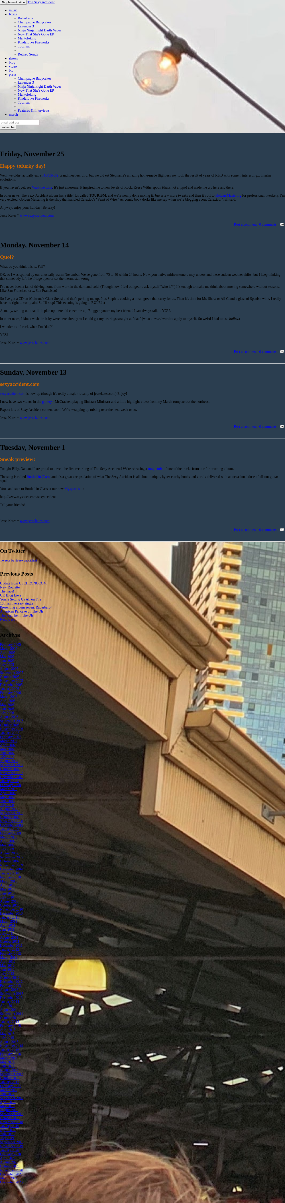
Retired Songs (28, 54)
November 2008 (11, 821)
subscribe (8, 127)
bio (11, 70)
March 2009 (8, 837)
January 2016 (9, 1050)
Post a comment (245, 224)
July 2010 (7, 897)
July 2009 (7, 849)
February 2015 (10, 1026)
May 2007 (7, 749)
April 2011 (7, 925)
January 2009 (9, 829)
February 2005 (10, 644)
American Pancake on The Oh (21, 611)
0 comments (268, 224)
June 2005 (7, 660)
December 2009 (11, 869)
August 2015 (9, 1042)
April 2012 (8, 961)
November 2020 (11, 1170)
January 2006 (9, 689)
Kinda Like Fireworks (33, 42)
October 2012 (10, 977)
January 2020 (9, 1150)
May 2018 (7, 1106)
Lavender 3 (26, 26)
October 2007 (10, 769)
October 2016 (10, 1078)
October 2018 (10, 1118)
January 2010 (9, 873)
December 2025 (11, 1182)
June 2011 (7, 929)
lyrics (13, 14)
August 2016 (9, 1070)
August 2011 (9, 937)
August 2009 (9, 853)
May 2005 (7, 656)
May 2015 (7, 1034)
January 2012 (9, 949)
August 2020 (9, 1162)
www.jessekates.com (34, 343)
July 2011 (7, 933)
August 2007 (9, 761)
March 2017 (8, 1090)
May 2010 (7, 889)
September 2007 (11, 765)
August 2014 (9, 1010)
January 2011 (9, 917)
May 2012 (7, 965)
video (13, 66)
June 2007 (7, 753)
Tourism (24, 46)
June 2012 (7, 969)
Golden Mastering (228, 195)
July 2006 (7, 713)
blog (12, 62)
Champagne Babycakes (34, 22)
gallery (47, 401)
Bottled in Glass (38, 477)
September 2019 (11, 1142)
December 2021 (11, 1174)
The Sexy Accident (41, 2)
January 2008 (9, 781)
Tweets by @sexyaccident (18, 560)
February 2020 (10, 1154)
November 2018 (11, 1122)
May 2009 (7, 845)
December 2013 (11, 997)
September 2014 (11, 1014)
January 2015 (9, 1022)
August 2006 (9, 717)
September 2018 (11, 1114)
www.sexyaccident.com (37, 215)
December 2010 (11, 913)
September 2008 (11, 813)
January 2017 (9, 1082)
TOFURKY (50, 175)
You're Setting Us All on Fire (20, 599)
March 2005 (8, 648)
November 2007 (11, 773)
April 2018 (8, 1102)
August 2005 (9, 668)
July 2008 (7, 805)
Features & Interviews (33, 110)
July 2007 (7, 757)
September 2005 (11, 673)
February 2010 (10, 877)
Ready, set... (8, 619)
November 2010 (11, 909)
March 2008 (8, 789)
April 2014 (8, 1006)
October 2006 (10, 725)
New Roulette (10, 587)
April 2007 (8, 745)
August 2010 (9, 901)
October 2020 (10, 1166)
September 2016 (11, 1074)
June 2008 (7, 801)
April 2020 (8, 1158)
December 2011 (11, 945)
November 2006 (11, 729)
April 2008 (8, 793)
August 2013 (9, 989)
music (13, 10)
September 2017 (11, 1098)
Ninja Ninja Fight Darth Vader (39, 30)
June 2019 (7, 1134)
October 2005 (10, 677)
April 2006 (8, 701)
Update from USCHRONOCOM (23, 583)
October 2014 (10, 1018)
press (12, 74)
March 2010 (8, 881)
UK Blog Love (10, 595)
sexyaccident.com (12, 393)
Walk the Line (42, 187)
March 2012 (8, 957)
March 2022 (8, 1178)
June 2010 (7, 893)
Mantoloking (27, 38)
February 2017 (10, 1086)
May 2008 (7, 797)
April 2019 (8, 1130)
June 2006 (7, 709)
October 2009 (10, 861)
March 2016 (8, 1058)
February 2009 (10, 833)
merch (13, 114)
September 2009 (11, 857)
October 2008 (10, 817)
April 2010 (8, 885)
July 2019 (7, 1138)
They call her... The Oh (16, 615)
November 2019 (11, 1146)
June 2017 (7, 1094)
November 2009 (11, 865)
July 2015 (7, 1038)
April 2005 (8, 652)
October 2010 (10, 905)
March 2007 (8, 741)
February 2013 (10, 985)
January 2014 (9, 1002)
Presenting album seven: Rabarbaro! (26, 607)
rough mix (155, 469)
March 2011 (8, 921)
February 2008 (10, 785)
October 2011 (9, 941)
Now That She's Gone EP (36, 34)
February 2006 (10, 693)
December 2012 (11, 981)
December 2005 (11, 685)
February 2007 (10, 737)
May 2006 (7, 705)
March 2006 (8, 697)
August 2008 (9, 809)
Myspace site (74, 489)
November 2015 (11, 1046)
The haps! (7, 591)
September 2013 (11, 993)
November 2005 (11, 681)
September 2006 (11, 721)
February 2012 (10, 953)
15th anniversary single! (17, 603)
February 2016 (10, 1054)
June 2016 (7, 1066)
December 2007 (11, 777)
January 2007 (9, 733)
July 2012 (7, 973)
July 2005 (7, 664)
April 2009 (8, 841)
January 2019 (9, 1126)
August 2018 (9, 1110)
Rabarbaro (25, 18)
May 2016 (7, 1062)
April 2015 (8, 1030)
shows (13, 58)
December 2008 (11, 825)
